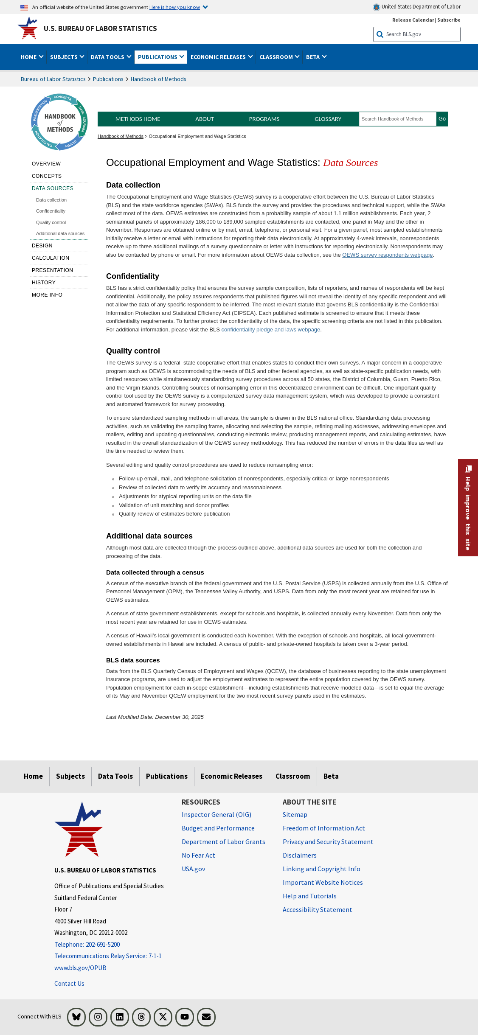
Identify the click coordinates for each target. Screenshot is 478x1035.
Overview (46, 164)
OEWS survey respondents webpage (387, 255)
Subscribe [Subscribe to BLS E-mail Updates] (449, 20)
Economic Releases (231, 776)
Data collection (51, 199)
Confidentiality (50, 210)
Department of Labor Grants (223, 841)
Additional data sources (60, 233)
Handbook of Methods (158, 79)
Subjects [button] (64, 57)
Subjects (70, 776)
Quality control (51, 222)
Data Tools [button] (108, 57)
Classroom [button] (276, 57)
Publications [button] (158, 57)
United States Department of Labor (417, 7)
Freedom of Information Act (324, 828)
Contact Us (69, 983)
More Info (47, 295)
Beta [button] (313, 57)
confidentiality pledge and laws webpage (271, 329)
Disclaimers (300, 855)
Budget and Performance (218, 828)
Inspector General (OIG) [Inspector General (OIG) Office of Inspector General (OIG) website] (216, 814)
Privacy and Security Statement (328, 841)
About (204, 119)
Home (33, 776)
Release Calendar (413, 20)
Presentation (52, 270)
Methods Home (137, 119)
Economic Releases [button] (219, 57)
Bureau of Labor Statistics (53, 79)
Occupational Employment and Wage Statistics (197, 136)
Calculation (51, 258)
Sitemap (295, 814)
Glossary (328, 119)
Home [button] (29, 57)
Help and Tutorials (310, 896)
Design (42, 246)
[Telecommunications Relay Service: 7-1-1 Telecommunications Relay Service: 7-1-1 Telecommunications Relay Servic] (111, 956)
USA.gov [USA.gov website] (193, 868)
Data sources (52, 188)
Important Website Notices (323, 882)
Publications (108, 79)
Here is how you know (174, 6)
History (44, 283)
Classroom (293, 776)
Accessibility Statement (317, 909)
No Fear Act (198, 855)
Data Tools (115, 776)
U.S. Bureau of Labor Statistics (100, 28)
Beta (331, 776)
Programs (264, 119)
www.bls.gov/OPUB (80, 968)
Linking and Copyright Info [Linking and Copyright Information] (321, 868)
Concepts (47, 176)
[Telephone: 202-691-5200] (111, 945)
